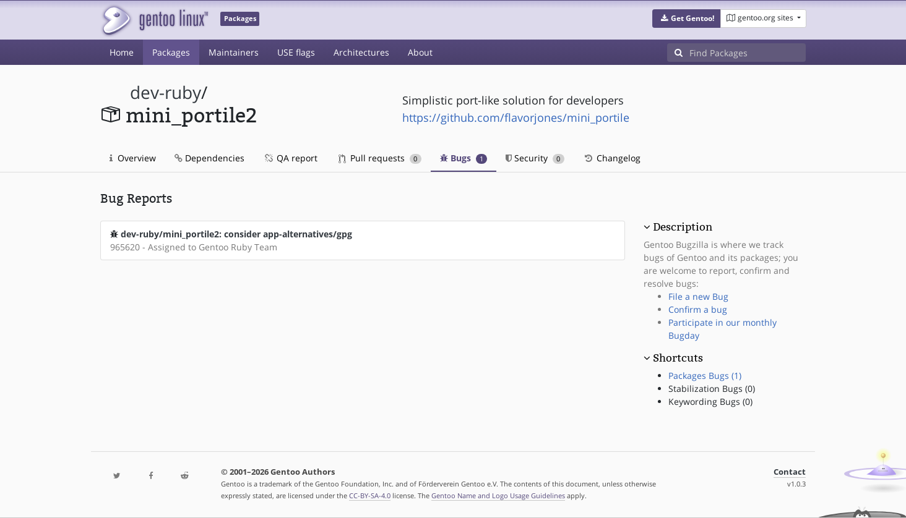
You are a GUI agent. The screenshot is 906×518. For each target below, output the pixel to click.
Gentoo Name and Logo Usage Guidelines (498, 495)
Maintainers (234, 52)
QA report (290, 158)
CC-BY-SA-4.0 (369, 495)
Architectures (361, 52)
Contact (790, 472)
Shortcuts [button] (678, 358)
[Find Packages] (747, 52)
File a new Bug (698, 296)
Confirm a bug (697, 309)
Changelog (612, 158)
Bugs (464, 158)
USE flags (296, 52)
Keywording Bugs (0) (710, 401)
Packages (171, 52)
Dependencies (209, 158)
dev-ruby (165, 92)
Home (122, 52)
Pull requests (380, 158)
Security (535, 158)
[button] (686, 18)
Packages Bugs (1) (704, 375)
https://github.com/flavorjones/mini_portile (515, 117)
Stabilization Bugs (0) (711, 388)
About (420, 52)
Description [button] (682, 227)
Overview (133, 158)
